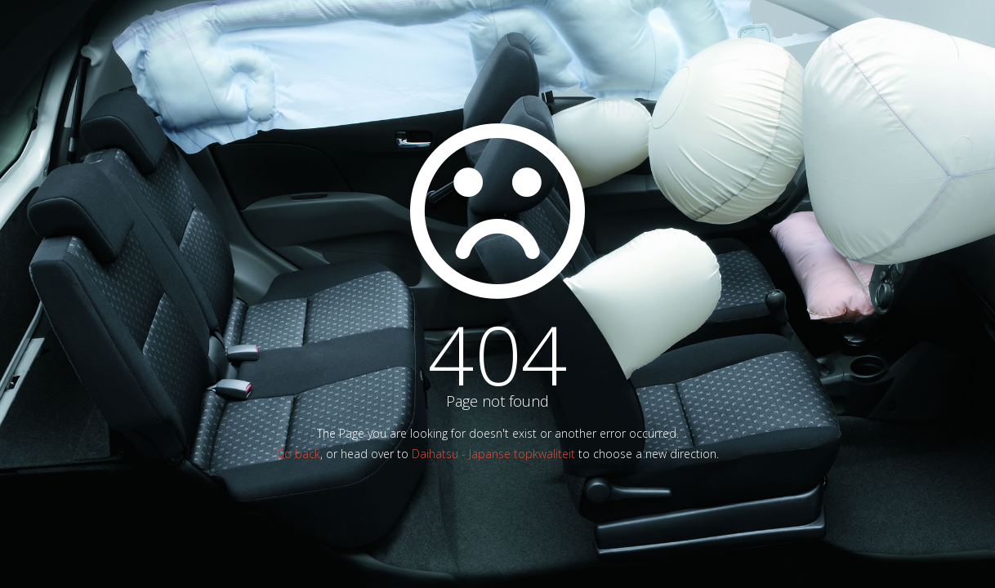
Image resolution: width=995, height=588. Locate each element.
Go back (298, 453)
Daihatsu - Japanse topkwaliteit (493, 453)
